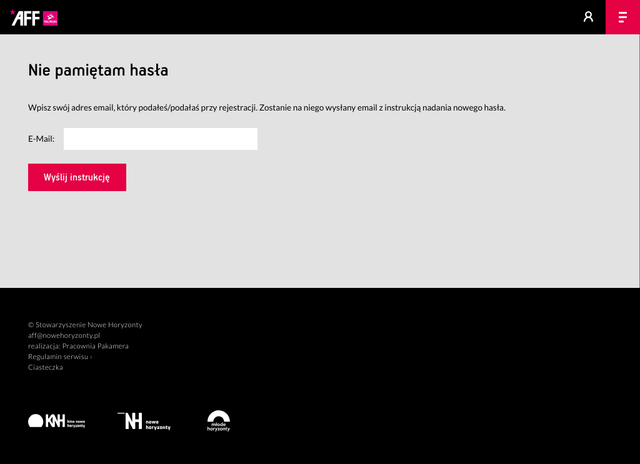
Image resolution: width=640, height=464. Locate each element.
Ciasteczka (45, 367)
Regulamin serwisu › (60, 357)
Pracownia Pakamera (95, 346)
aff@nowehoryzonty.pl (64, 336)
